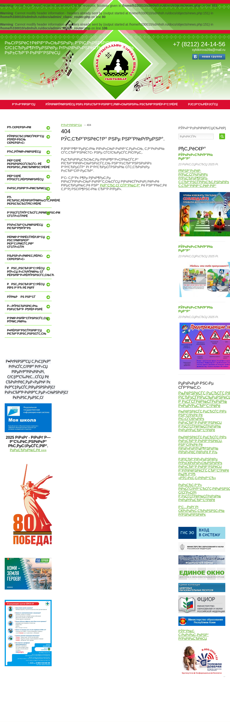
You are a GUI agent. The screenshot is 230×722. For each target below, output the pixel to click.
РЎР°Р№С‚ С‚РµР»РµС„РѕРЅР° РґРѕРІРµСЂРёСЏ (193, 634)
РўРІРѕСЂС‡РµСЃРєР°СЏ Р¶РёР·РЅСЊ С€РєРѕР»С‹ (29, 139)
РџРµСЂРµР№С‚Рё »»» (28, 450)
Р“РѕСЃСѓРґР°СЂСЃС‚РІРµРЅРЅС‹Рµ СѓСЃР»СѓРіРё (29, 214)
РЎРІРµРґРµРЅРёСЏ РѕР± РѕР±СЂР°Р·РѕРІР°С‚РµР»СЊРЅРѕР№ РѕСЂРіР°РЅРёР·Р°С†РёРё (112, 104)
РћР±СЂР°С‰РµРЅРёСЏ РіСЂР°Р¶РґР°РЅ (29, 226)
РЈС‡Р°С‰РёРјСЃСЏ (203, 104)
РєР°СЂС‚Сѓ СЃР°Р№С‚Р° (120, 185)
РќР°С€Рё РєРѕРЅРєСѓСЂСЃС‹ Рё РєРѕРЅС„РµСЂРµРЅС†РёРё (29, 164)
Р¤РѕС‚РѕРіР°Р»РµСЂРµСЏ (29, 188)
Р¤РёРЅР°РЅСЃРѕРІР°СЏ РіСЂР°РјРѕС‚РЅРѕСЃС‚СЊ (29, 332)
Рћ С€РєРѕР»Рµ (29, 127)
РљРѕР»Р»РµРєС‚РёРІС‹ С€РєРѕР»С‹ (29, 257)
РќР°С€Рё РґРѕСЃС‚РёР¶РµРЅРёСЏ (29, 177)
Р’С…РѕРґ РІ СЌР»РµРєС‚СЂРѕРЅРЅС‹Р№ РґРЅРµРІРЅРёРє (201, 510)
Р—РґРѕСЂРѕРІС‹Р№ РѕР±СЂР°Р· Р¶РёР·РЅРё (29, 307)
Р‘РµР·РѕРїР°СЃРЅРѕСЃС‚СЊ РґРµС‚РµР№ (29, 319)
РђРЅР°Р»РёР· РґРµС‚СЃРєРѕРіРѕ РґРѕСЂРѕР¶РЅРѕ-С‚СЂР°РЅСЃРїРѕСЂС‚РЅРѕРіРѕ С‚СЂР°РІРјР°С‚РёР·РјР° (203, 178)
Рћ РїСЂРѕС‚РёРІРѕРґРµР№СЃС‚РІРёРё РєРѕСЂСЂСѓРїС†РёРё (29, 200)
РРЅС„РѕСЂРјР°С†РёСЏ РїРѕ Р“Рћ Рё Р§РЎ (29, 285)
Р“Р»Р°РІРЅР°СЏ (23, 104)
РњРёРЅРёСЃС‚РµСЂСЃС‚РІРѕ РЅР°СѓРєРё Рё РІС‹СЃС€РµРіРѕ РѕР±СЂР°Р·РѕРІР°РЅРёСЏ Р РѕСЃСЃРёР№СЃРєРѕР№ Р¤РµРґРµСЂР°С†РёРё (202, 420)
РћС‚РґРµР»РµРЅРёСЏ (29, 152)
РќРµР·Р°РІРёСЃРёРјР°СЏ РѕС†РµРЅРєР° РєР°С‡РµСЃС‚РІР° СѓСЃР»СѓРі (29, 242)
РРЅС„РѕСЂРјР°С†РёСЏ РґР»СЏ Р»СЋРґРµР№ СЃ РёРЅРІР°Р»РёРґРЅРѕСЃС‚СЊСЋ (29, 271)
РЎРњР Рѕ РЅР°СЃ (29, 297)
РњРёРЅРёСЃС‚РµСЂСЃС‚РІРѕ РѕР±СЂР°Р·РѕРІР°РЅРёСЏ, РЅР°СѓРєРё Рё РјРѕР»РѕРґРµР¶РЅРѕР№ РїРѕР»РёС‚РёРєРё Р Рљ (202, 444)
